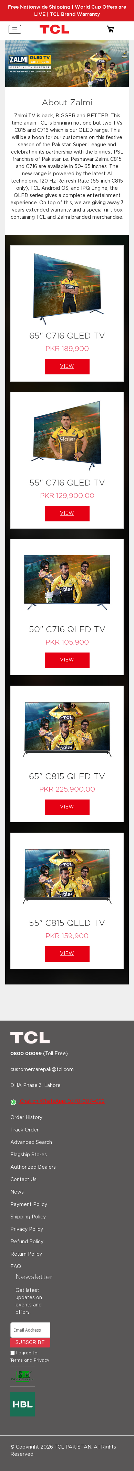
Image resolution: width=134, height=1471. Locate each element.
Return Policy (26, 1254)
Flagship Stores (28, 1155)
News (17, 1192)
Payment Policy (28, 1204)
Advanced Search (31, 1142)
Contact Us (23, 1179)
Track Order (24, 1130)
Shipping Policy (28, 1217)
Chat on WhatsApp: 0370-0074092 (57, 1101)
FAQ (15, 1266)
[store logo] (55, 29)
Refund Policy (26, 1241)
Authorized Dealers (33, 1167)
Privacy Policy (26, 1229)
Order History (26, 1117)
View (67, 366)
